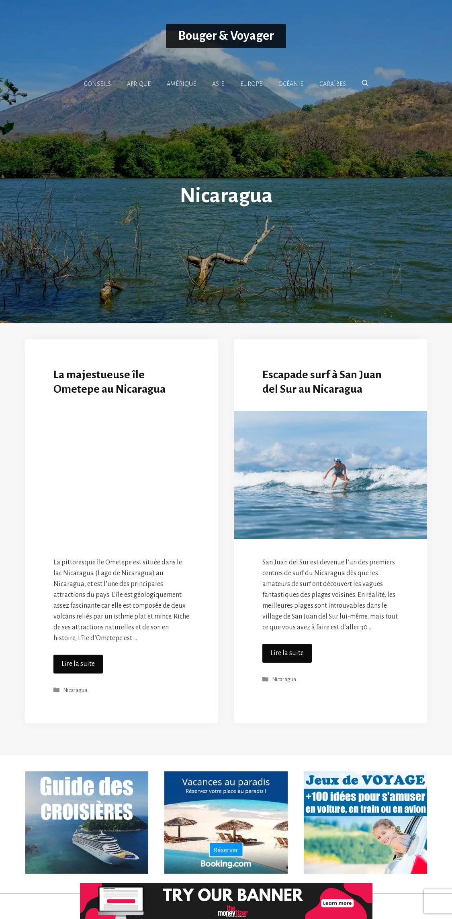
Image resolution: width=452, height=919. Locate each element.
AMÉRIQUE (181, 84)
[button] (365, 83)
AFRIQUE (139, 84)
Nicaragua (75, 690)
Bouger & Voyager (226, 36)
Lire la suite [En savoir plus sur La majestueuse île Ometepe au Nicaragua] (78, 663)
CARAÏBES (332, 84)
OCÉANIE (290, 84)
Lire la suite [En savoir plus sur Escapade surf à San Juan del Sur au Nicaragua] (287, 653)
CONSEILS (97, 84)
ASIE (218, 84)
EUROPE (251, 84)
